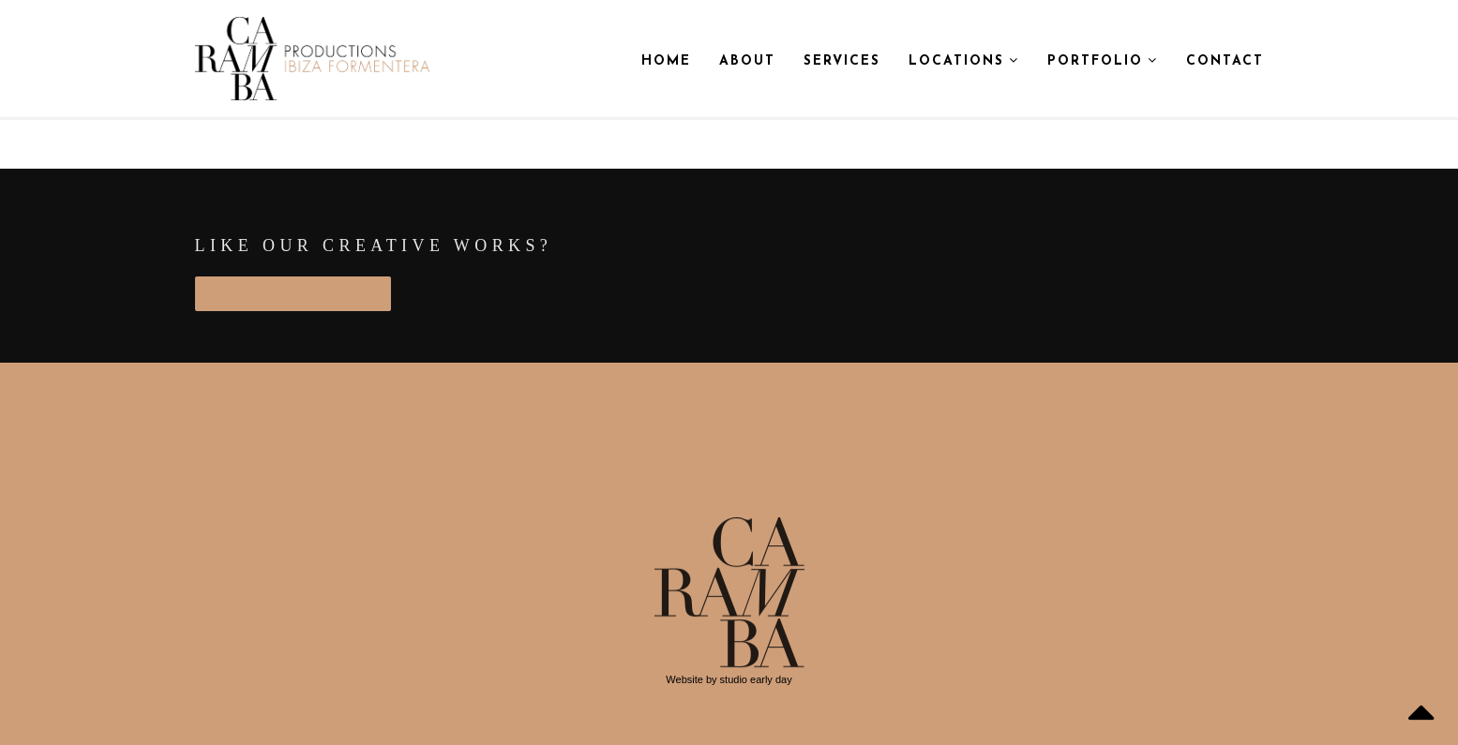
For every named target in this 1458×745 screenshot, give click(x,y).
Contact (1225, 61)
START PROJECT (293, 293)
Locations (964, 60)
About (747, 61)
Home (666, 61)
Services (842, 61)
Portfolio (1102, 60)
